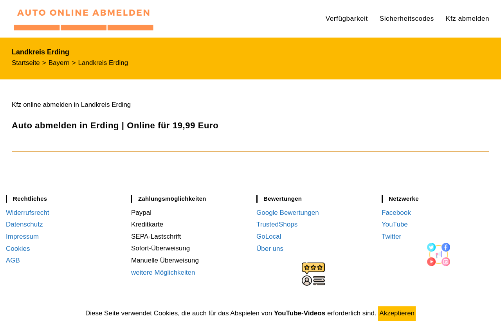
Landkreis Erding (103, 63)
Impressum (22, 236)
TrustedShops (276, 224)
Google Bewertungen (287, 212)
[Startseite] (26, 63)
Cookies (18, 248)
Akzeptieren (396, 313)
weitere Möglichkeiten (163, 272)
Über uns (269, 248)
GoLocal (268, 236)
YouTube (395, 224)
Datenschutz (24, 224)
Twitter (391, 236)
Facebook (396, 212)
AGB (13, 260)
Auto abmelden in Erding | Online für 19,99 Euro (115, 125)
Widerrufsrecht (27, 212)
